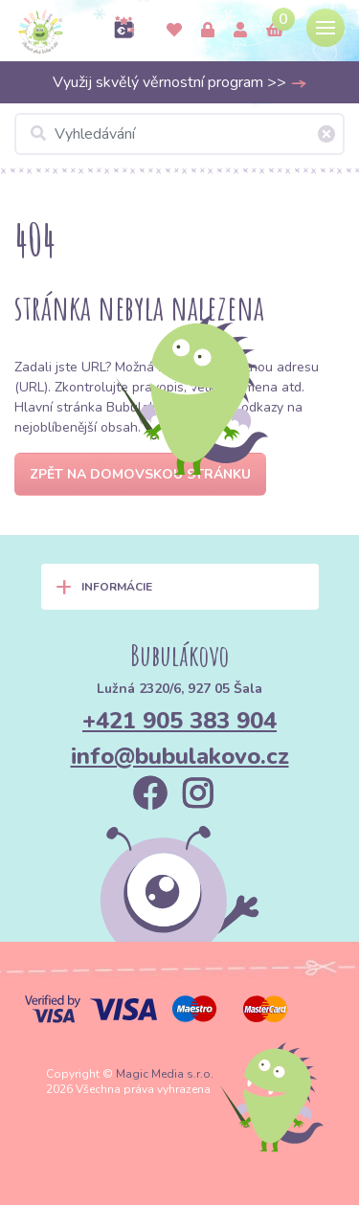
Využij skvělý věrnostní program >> (180, 82)
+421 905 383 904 (179, 720)
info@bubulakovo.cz (180, 756)
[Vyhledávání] (179, 134)
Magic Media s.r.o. (164, 1074)
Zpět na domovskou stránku (140, 474)
